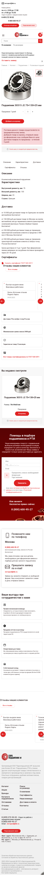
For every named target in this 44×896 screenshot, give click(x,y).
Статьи (5, 809)
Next (40, 302)
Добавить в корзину (13, 121)
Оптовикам (6, 802)
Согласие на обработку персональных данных (18, 857)
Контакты (24, 806)
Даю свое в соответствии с (23, 490)
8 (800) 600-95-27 (12, 547)
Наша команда (26, 799)
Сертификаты (26, 795)
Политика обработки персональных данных (17, 855)
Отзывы (5, 806)
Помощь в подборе (10, 25)
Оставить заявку (9, 60)
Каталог (5, 786)
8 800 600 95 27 (14, 21)
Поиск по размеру (25, 787)
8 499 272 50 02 (8, 17)
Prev (3, 735)
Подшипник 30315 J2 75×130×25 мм (22, 397)
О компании (25, 792)
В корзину (22, 413)
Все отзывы (12, 269)
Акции (4, 790)
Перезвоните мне (29, 25)
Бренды (5, 793)
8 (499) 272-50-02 (9, 817)
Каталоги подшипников (8, 798)
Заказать (22, 483)
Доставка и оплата (28, 802)
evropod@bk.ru (11, 572)
